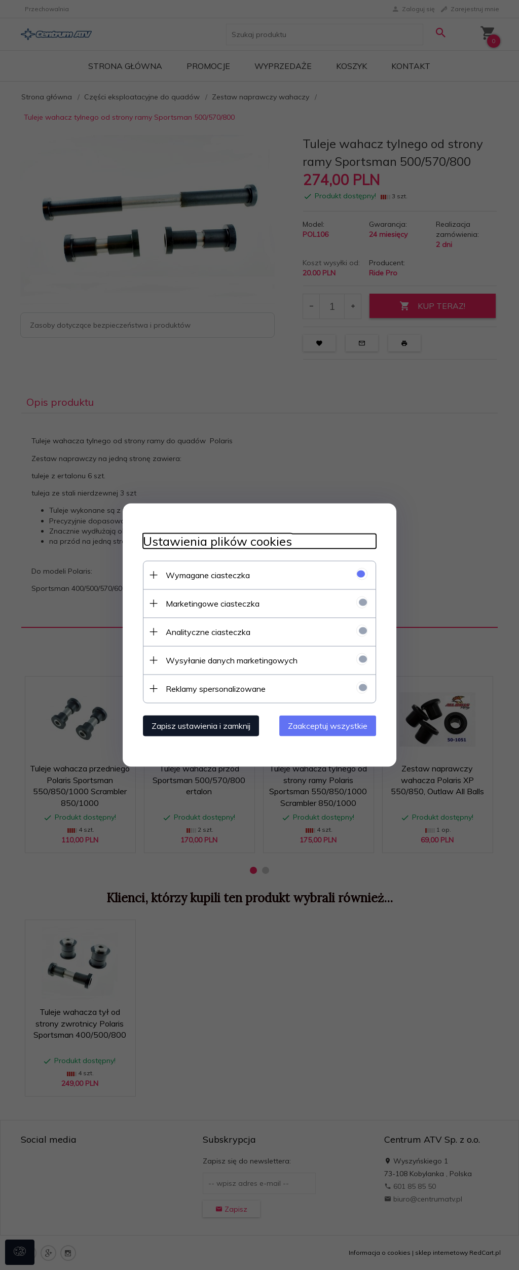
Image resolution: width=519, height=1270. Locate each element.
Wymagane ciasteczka (208, 575)
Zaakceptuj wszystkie (327, 726)
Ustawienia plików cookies (217, 541)
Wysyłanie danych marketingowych (232, 660)
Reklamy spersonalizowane (216, 689)
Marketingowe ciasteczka (213, 603)
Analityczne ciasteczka (208, 632)
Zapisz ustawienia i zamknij (201, 726)
